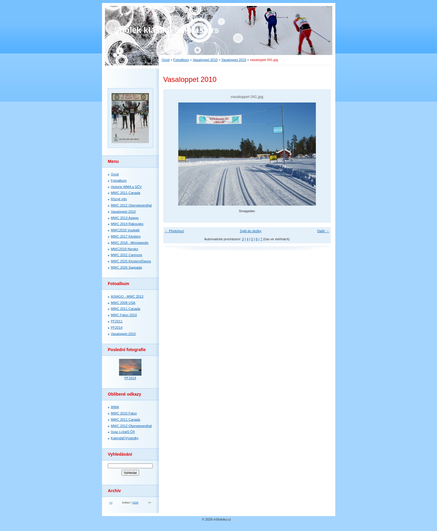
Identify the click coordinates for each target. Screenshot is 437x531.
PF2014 (117, 327)
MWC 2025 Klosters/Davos (131, 261)
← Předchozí (174, 231)
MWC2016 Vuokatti (125, 230)
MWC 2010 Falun (124, 413)
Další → (323, 231)
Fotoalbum (181, 60)
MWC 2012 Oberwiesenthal (131, 205)
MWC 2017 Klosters (126, 236)
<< (110, 502)
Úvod (166, 60)
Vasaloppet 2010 (205, 60)
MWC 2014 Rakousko (127, 224)
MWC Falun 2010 (124, 315)
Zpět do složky (250, 231)
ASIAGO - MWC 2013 (127, 296)
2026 (135, 502)
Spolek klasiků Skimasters (166, 30)
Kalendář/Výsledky (125, 438)
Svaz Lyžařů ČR (123, 432)
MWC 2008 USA (123, 302)
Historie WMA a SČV (126, 187)
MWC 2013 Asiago (125, 218)
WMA (115, 407)
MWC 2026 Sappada (126, 267)
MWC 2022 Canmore (126, 255)
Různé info (119, 199)
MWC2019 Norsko (124, 249)
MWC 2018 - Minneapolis (130, 242)
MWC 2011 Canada (125, 193)
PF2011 (117, 321)
